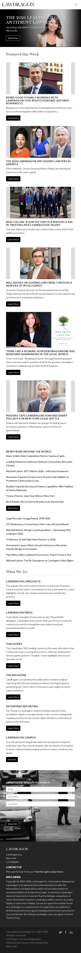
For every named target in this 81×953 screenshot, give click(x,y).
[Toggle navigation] (76, 4)
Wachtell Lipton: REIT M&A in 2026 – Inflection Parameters (37, 471)
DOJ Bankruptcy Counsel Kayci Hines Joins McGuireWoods (37, 524)
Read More (13, 38)
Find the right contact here (49, 871)
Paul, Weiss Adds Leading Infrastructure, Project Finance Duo (38, 554)
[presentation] (26, 814)
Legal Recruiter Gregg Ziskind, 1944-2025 (28, 518)
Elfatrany (11, 942)
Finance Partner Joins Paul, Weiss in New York (30, 495)
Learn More (13, 118)
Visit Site (12, 759)
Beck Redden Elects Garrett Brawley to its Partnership (35, 501)
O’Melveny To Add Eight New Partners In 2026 (30, 539)
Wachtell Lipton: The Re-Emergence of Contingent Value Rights (40, 560)
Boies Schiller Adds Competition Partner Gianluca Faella (35, 455)
